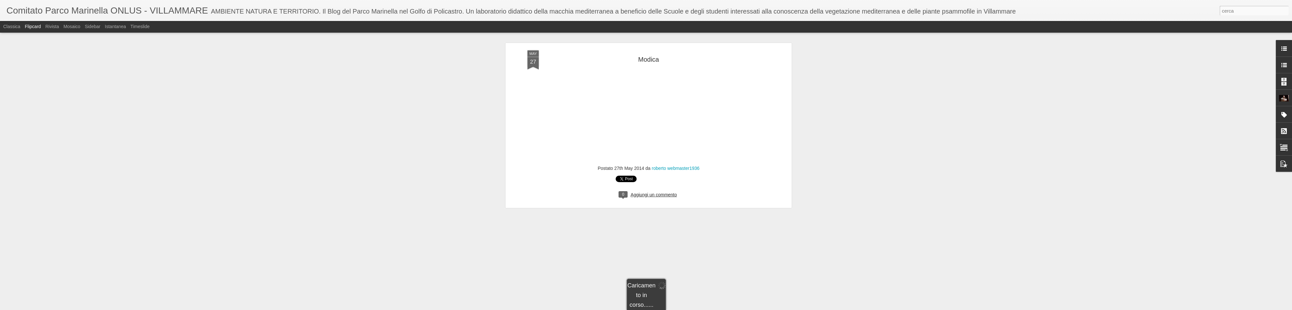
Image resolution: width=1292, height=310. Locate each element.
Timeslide (140, 26)
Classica (11, 26)
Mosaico (71, 26)
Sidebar (92, 26)
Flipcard (33, 26)
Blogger (666, 306)
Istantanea (115, 26)
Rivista (52, 26)
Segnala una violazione (692, 306)
